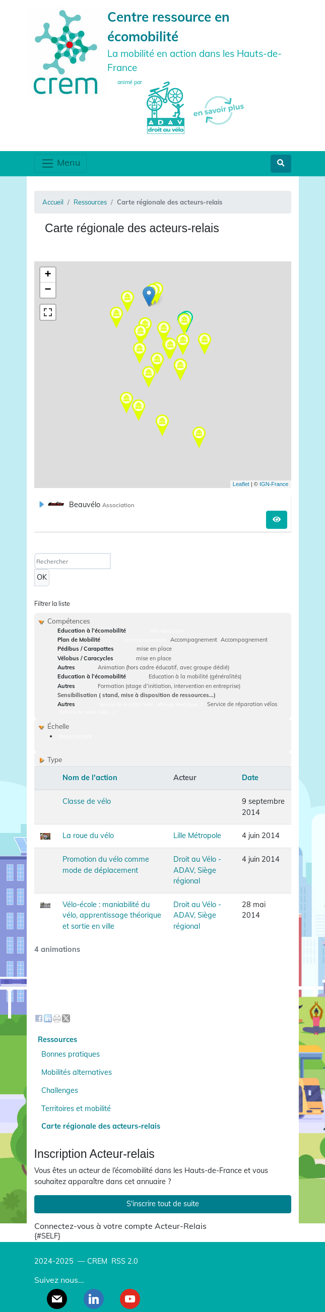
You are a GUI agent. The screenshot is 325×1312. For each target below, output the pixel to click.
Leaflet (241, 484)
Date (250, 777)
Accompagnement (193, 639)
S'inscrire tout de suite (162, 1203)
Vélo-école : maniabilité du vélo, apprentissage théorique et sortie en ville (111, 915)
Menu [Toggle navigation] (60, 163)
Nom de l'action (89, 777)
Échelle (58, 726)
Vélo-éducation (167, 631)
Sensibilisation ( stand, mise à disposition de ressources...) (136, 695)
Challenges (59, 1090)
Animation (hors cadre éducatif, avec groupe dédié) (163, 667)
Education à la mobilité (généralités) (195, 676)
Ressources (90, 202)
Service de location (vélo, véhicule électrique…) (151, 704)
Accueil (52, 202)
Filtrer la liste (52, 603)
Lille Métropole (197, 835)
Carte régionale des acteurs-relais (100, 1126)
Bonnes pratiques (70, 1054)
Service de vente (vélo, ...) (87, 712)
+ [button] (47, 275)
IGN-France (273, 484)
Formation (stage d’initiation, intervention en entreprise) (169, 685)
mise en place (154, 648)
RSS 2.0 (123, 1261)
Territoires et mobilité (76, 1108)
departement (75, 736)
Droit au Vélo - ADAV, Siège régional (197, 870)
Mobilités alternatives (76, 1072)
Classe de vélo (86, 801)
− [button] (47, 290)
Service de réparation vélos (242, 704)
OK (42, 577)
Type (54, 759)
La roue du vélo (88, 835)
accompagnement (145, 640)
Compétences (68, 620)
